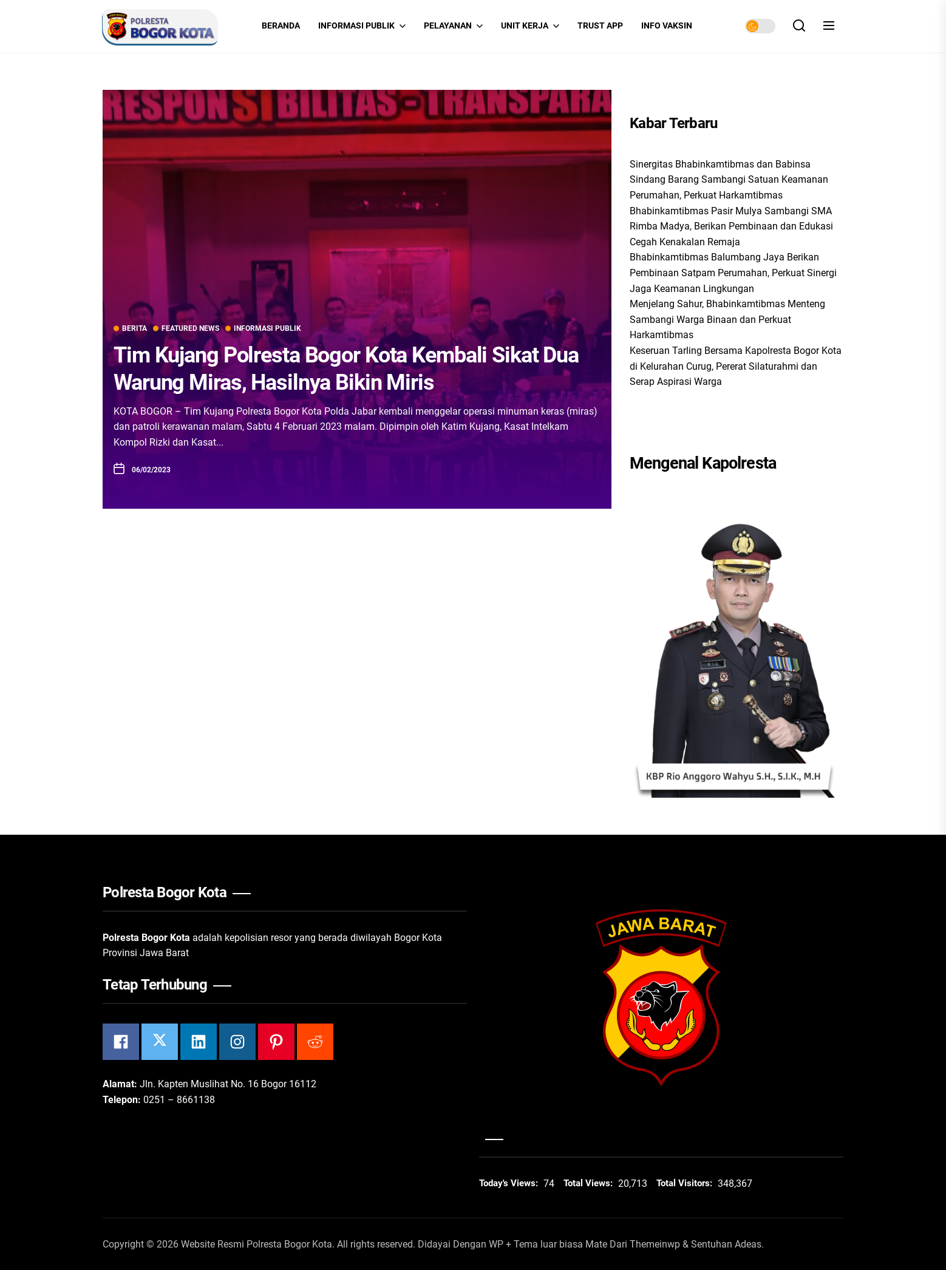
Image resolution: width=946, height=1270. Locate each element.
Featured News (186, 328)
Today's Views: (509, 1183)
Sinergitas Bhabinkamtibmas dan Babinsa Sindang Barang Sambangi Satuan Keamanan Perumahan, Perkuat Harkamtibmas (729, 179)
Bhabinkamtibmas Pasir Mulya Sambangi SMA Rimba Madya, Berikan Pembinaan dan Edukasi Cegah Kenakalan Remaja (731, 226)
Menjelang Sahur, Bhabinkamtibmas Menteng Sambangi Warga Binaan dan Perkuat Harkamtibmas (727, 319)
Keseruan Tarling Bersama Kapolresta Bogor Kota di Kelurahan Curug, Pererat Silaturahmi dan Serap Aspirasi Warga (736, 366)
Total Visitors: (685, 1183)
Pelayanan (453, 26)
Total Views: (589, 1183)
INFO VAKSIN (666, 26)
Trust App (600, 26)
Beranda (281, 26)
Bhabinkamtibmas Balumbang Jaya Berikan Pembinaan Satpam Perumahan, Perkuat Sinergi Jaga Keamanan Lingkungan (733, 272)
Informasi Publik (362, 26)
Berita (130, 328)
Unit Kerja (530, 26)
